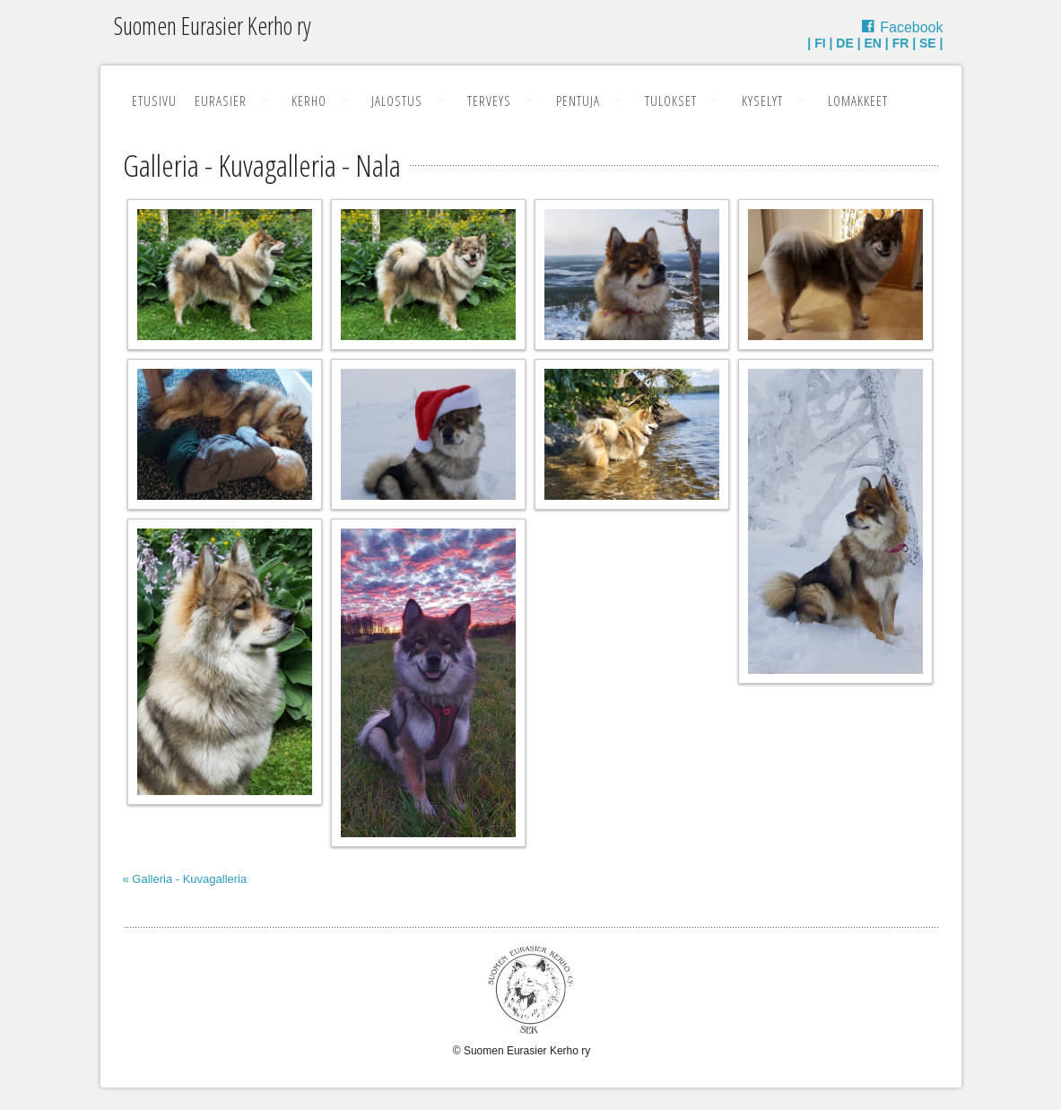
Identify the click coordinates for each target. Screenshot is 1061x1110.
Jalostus (396, 100)
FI (819, 43)
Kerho (308, 100)
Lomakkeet (858, 100)
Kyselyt (762, 100)
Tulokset (671, 100)
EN (872, 43)
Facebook (911, 27)
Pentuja (578, 100)
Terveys (489, 100)
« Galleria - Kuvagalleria (185, 879)
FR (900, 43)
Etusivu (154, 100)
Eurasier (221, 100)
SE (927, 43)
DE (844, 43)
